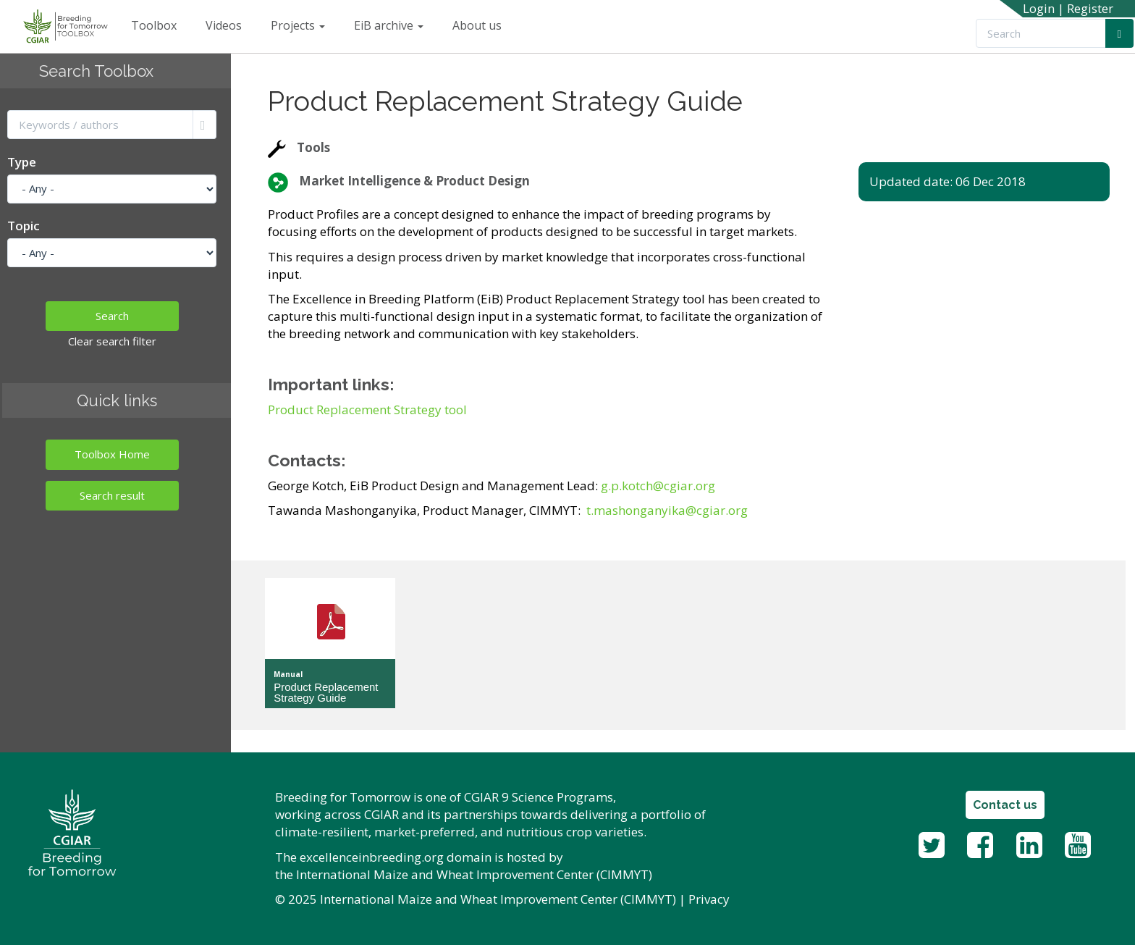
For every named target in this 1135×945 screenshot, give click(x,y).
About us (477, 25)
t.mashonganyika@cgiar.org (667, 510)
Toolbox (154, 25)
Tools (313, 147)
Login (1039, 8)
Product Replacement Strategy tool (367, 409)
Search (112, 315)
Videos (224, 25)
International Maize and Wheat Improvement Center (445, 874)
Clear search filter (112, 341)
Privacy (709, 899)
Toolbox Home (112, 454)
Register (1090, 8)
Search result (112, 495)
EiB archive (388, 25)
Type (21, 162)
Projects (298, 25)
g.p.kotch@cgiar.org (658, 485)
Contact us (1005, 805)
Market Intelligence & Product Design (414, 180)
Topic (23, 225)
